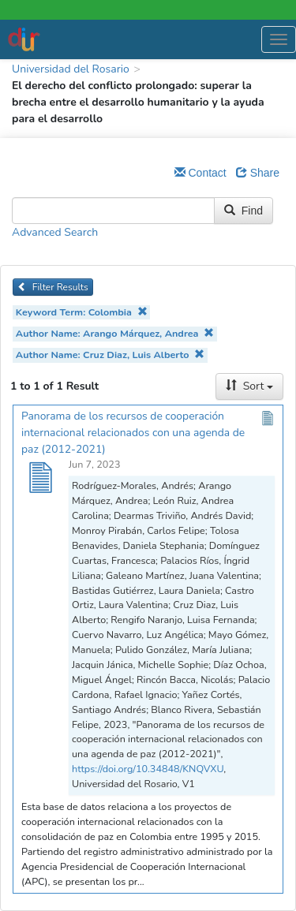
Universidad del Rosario (70, 69)
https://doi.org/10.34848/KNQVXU (147, 768)
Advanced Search (55, 232)
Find (243, 210)
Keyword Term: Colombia (82, 312)
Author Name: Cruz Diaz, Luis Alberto (110, 354)
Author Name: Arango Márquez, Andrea (115, 333)
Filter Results (52, 287)
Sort (249, 386)
